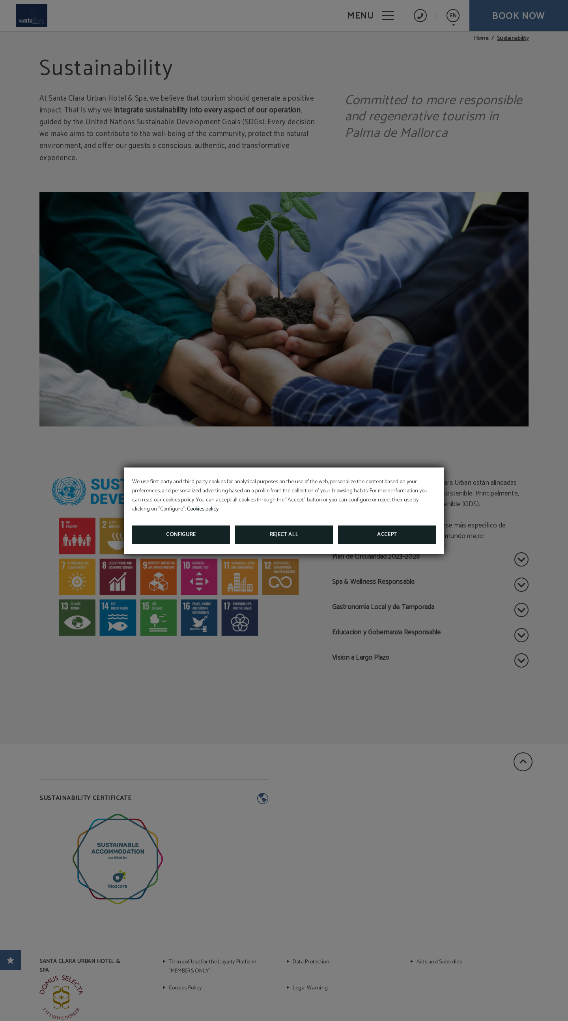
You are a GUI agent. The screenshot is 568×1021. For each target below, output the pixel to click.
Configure (181, 534)
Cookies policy (203, 509)
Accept (387, 534)
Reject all (284, 534)
